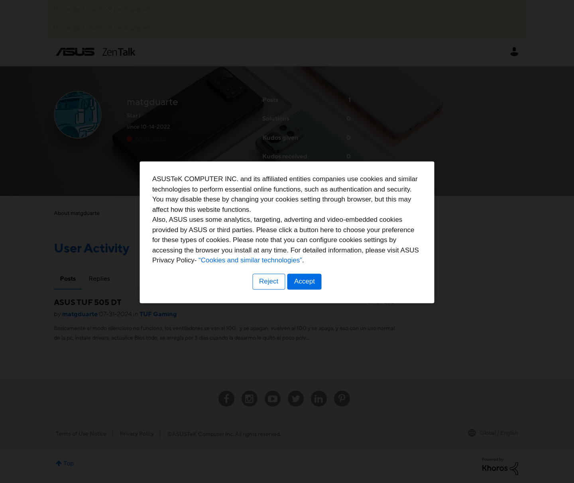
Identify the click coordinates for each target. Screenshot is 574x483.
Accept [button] (305, 291)
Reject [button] (268, 291)
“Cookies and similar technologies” (311, 270)
